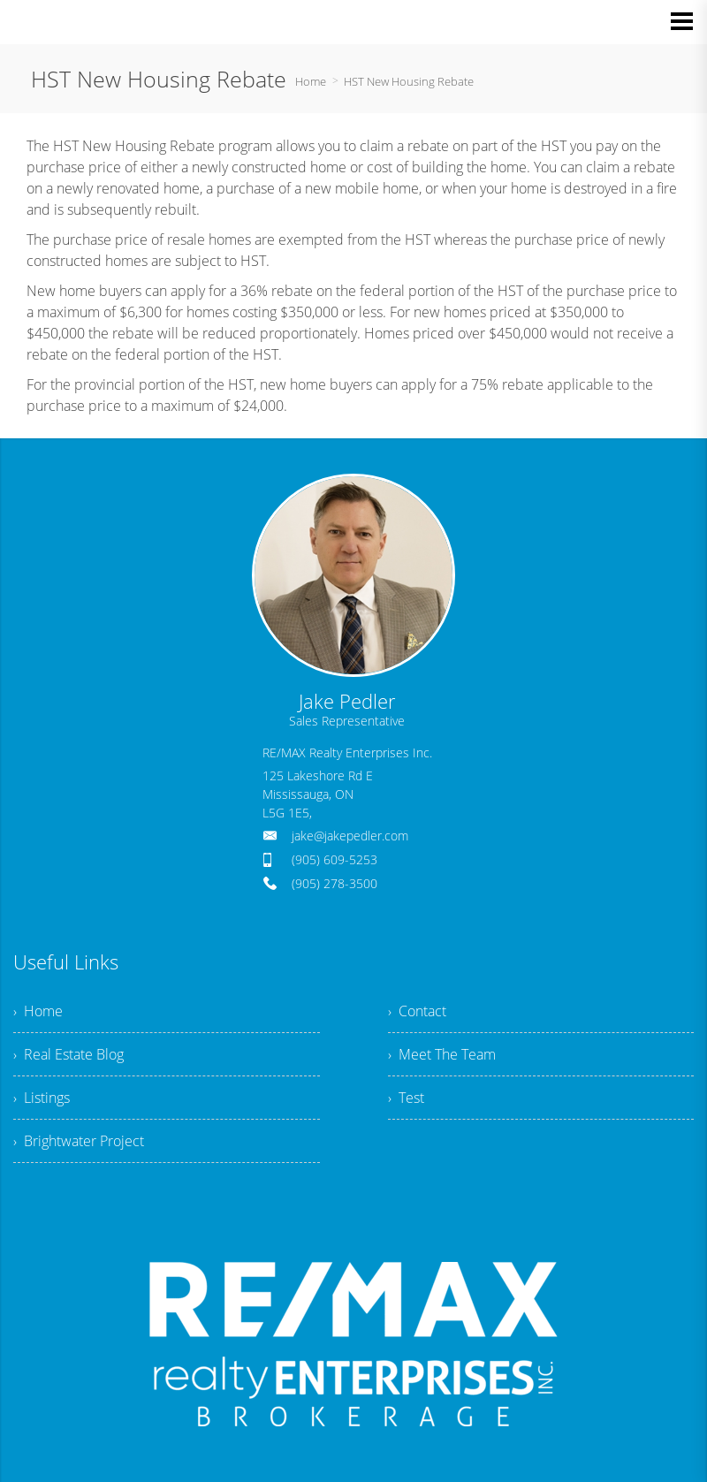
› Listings (41, 1097)
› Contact (417, 1011)
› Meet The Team (442, 1054)
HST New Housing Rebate (409, 81)
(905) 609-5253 (334, 859)
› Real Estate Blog (68, 1054)
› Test (406, 1097)
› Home (38, 1011)
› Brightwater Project (78, 1141)
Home (310, 81)
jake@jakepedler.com (350, 835)
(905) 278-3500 (334, 883)
